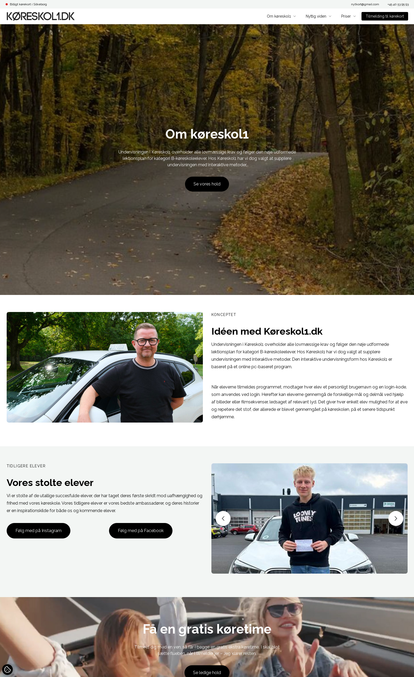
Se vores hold (207, 184)
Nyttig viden (319, 16)
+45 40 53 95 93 (398, 4)
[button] (223, 518)
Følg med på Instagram (38, 530)
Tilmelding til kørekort (385, 16)
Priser (348, 16)
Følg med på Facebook (141, 530)
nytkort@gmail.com (365, 4)
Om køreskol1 (281, 16)
